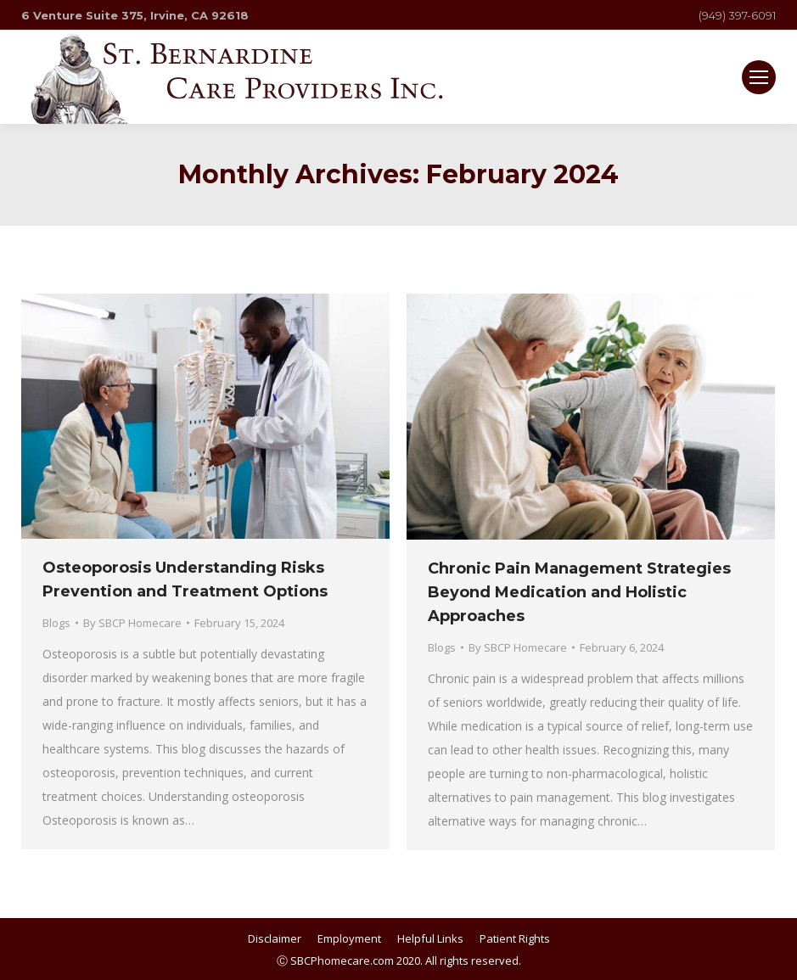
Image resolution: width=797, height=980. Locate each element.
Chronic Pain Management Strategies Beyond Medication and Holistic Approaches (579, 592)
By (132, 622)
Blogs (56, 622)
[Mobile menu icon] (759, 77)
